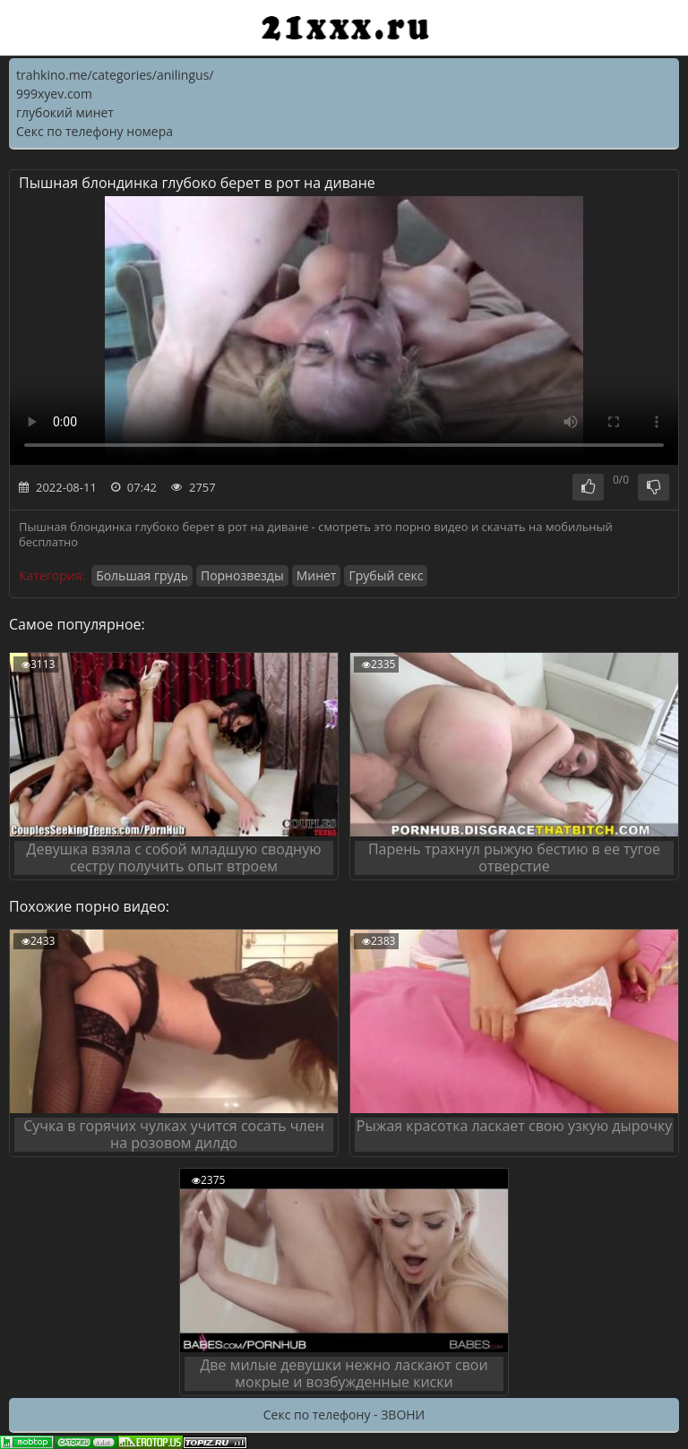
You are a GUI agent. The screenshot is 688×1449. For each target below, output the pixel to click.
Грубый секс (385, 575)
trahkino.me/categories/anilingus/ (114, 74)
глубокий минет (65, 112)
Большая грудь (142, 575)
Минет (317, 575)
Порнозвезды (242, 575)
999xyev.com (54, 93)
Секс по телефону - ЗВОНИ (344, 1414)
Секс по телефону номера (94, 131)
